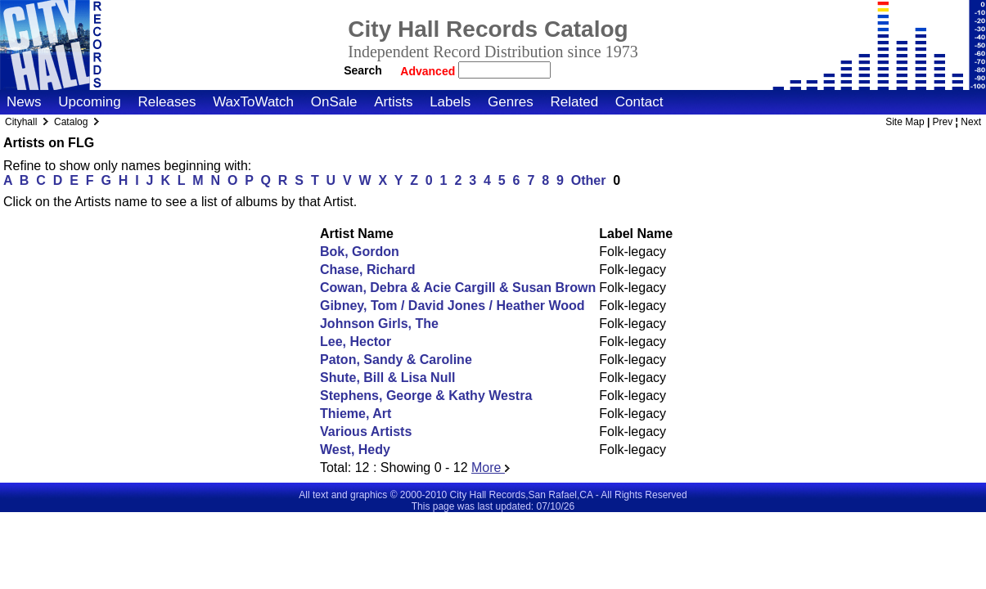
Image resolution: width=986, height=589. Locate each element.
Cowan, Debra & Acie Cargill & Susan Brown (458, 287)
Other (588, 180)
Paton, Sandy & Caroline (396, 359)
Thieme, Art (355, 413)
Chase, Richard (367, 270)
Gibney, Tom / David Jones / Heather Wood (452, 305)
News (24, 102)
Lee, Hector (355, 341)
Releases (167, 102)
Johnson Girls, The (379, 323)
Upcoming (89, 102)
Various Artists (366, 431)
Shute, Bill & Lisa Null (387, 377)
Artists (393, 102)
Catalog (71, 122)
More (490, 467)
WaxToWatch (253, 102)
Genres (511, 102)
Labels (450, 102)
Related (574, 102)
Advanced (429, 71)
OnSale (334, 102)
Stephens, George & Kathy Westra (426, 395)
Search (363, 70)
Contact (639, 102)
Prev (943, 122)
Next (971, 122)
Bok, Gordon (359, 252)
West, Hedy (355, 449)
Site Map (904, 122)
